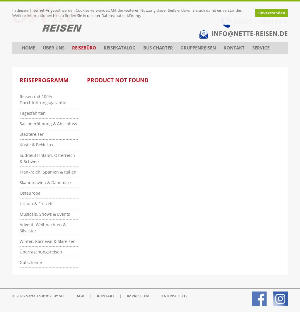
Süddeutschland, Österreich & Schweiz (47, 158)
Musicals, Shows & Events (45, 214)
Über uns (53, 48)
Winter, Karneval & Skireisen (48, 241)
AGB (80, 296)
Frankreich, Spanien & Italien (48, 172)
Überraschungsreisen (41, 252)
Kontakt (234, 48)
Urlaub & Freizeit (36, 203)
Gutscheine (31, 262)
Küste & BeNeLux (36, 145)
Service (261, 48)
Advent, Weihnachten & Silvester (43, 228)
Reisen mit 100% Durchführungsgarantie (43, 99)
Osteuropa (30, 193)
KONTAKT (105, 296)
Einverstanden (271, 13)
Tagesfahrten (33, 113)
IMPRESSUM (138, 296)
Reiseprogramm (44, 80)
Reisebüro (84, 48)
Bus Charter (158, 48)
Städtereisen (32, 134)
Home (28, 48)
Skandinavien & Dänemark (45, 182)
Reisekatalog (120, 48)
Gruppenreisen (198, 48)
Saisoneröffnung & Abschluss (48, 123)
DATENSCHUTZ (174, 296)
